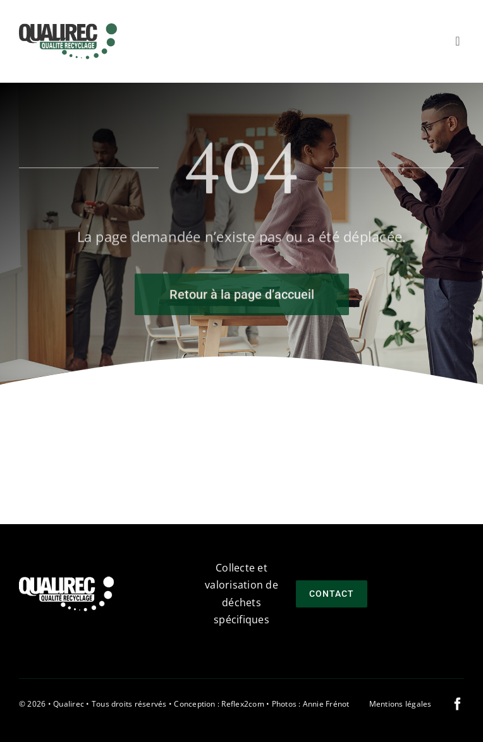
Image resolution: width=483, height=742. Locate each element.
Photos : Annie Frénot (311, 703)
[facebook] (457, 704)
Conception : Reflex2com (219, 703)
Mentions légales (400, 703)
